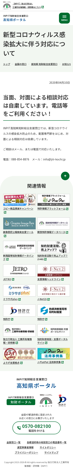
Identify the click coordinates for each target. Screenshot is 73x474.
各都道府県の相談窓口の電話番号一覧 (47, 442)
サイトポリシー (48, 447)
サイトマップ (51, 452)
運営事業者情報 (25, 447)
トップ (6, 64)
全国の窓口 (20, 64)
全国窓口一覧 (14, 442)
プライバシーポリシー (26, 452)
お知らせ (66, 64)
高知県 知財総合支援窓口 (44, 64)
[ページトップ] (65, 176)
